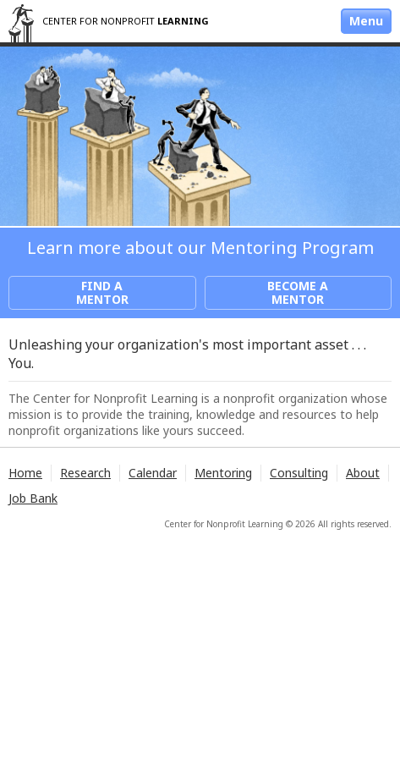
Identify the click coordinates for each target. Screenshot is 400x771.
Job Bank (33, 498)
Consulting (299, 473)
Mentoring (223, 473)
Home (25, 473)
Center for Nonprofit (125, 20)
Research (85, 473)
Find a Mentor (102, 292)
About (363, 473)
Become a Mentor (297, 292)
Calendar (153, 473)
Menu (366, 21)
